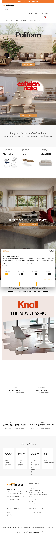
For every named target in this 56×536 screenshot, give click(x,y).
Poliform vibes (28, 65)
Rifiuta (10, 284)
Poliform (15, 387)
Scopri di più (8, 159)
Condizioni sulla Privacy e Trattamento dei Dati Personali (38, 493)
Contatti (31, 501)
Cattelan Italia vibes (28, 115)
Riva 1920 (41, 422)
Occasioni (23, 20)
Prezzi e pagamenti (34, 499)
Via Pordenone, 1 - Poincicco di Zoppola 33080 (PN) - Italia (17, 492)
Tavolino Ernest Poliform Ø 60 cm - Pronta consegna (15, 389)
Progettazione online (35, 20)
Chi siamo (31, 488)
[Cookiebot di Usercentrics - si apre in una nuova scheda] (48, 251)
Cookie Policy (32, 503)
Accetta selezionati (28, 284)
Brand (16, 20)
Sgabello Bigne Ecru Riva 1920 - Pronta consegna (41, 425)
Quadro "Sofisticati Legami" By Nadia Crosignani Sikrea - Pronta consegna (14, 425)
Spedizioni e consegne (35, 497)
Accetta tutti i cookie (45, 284)
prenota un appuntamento (28, 224)
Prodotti (9, 20)
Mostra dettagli (47, 279)
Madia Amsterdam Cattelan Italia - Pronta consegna (41, 389)
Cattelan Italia (41, 387)
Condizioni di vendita (35, 490)
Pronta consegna (14, 422)
